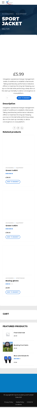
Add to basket (24, 98)
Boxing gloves (12, 281)
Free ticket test (19, 333)
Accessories (8, 14)
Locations (18, 405)
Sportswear (20, 278)
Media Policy (20, 403)
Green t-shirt (12, 170)
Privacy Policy (8, 403)
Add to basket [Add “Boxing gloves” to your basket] (13, 293)
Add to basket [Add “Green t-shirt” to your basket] (13, 182)
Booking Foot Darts (21, 346)
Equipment (21, 14)
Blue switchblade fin (21, 356)
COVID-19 (30, 403)
